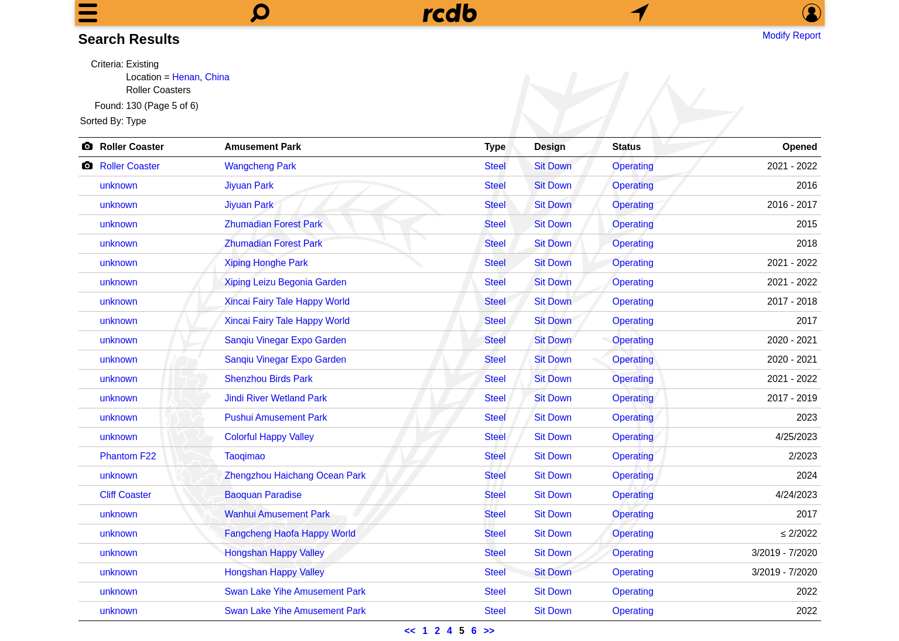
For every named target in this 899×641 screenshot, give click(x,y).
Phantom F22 (128, 456)
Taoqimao (244, 456)
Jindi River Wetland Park (275, 398)
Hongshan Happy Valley (274, 553)
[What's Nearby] (639, 13)
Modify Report (792, 35)
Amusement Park (262, 147)
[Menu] (87, 13)
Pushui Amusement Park (275, 417)
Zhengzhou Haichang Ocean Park (294, 475)
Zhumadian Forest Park (273, 224)
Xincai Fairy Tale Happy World (287, 301)
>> (489, 631)
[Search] (260, 13)
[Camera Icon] (87, 165)
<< (410, 631)
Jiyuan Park (249, 185)
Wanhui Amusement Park (277, 514)
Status (627, 147)
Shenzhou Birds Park (268, 379)
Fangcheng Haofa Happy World (290, 533)
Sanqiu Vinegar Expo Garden (285, 340)
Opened (800, 147)
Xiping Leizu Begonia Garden (285, 282)
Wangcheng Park (260, 166)
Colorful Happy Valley (269, 437)
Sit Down (553, 166)
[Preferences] (811, 13)
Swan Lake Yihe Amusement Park (294, 591)
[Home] (450, 13)
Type (494, 147)
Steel (494, 166)
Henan (186, 77)
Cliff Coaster (126, 495)
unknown (119, 185)
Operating (633, 166)
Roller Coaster (132, 147)
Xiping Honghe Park (265, 263)
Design (549, 147)
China (217, 77)
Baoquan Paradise (263, 495)
